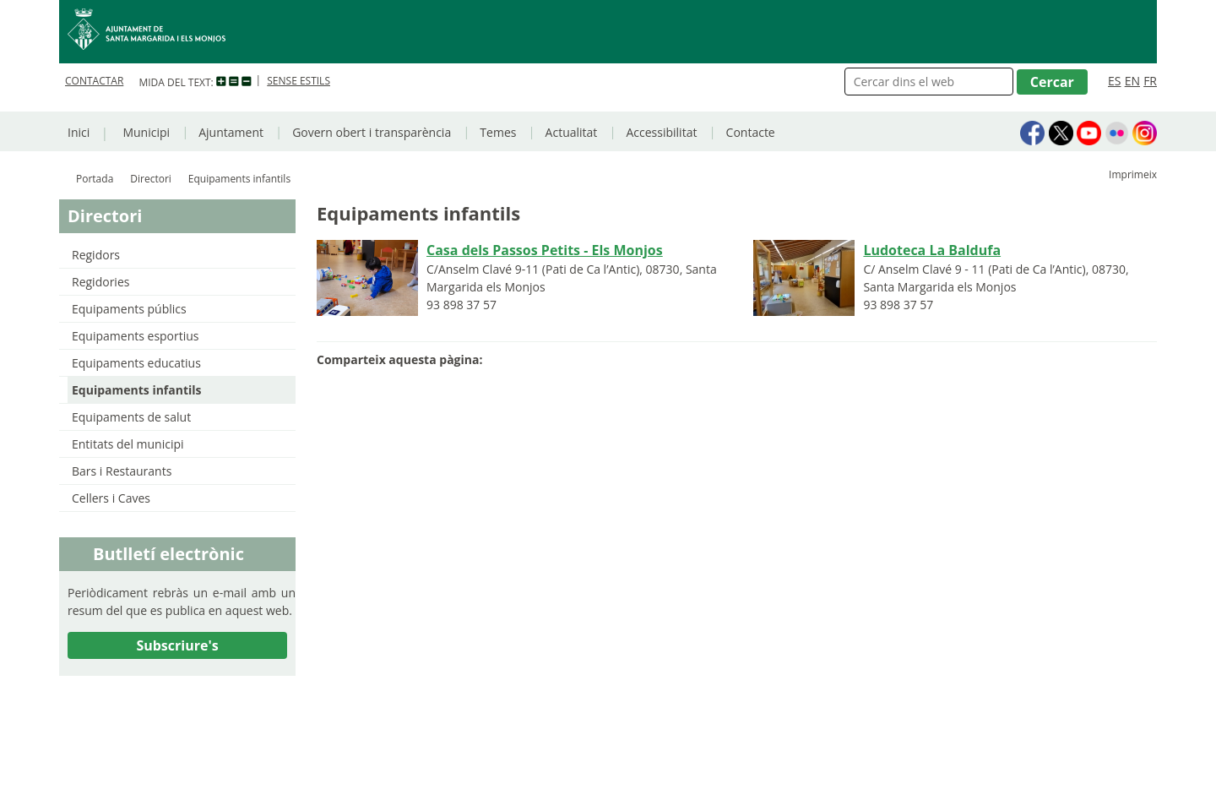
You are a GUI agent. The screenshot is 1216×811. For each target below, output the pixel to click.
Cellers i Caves (111, 498)
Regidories (100, 282)
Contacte (750, 132)
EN (1132, 81)
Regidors (96, 255)
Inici (79, 132)
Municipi (146, 132)
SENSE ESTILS (298, 80)
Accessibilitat (661, 132)
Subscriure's (177, 645)
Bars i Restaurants (121, 471)
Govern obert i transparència (371, 132)
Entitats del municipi (128, 444)
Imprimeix (1133, 174)
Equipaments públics (129, 309)
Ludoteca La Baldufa (932, 250)
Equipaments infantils (137, 390)
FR (1150, 81)
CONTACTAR (94, 80)
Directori (150, 178)
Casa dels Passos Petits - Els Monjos (544, 250)
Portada (94, 178)
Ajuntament (230, 132)
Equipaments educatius (136, 363)
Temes (498, 132)
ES (1114, 81)
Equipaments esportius (135, 336)
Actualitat (572, 132)
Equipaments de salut (131, 417)
